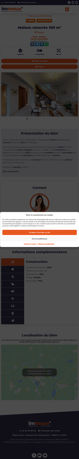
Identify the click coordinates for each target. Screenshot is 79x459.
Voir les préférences (39, 239)
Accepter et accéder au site (39, 232)
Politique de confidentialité (45, 244)
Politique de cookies (30, 244)
